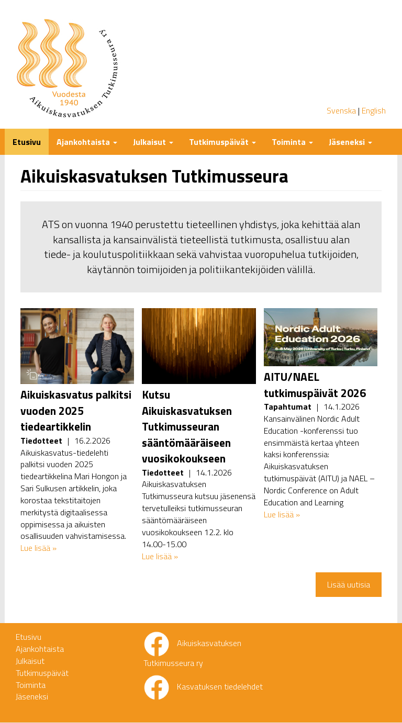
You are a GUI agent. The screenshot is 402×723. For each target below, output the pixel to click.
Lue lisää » (38, 547)
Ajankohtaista (87, 141)
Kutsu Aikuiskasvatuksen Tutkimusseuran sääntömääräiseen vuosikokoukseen (187, 426)
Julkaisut (153, 141)
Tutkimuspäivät (222, 141)
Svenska (341, 110)
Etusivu (27, 141)
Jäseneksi (350, 141)
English (374, 110)
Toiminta (292, 141)
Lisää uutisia (348, 584)
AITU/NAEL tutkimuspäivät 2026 (315, 384)
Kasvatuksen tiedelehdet (220, 686)
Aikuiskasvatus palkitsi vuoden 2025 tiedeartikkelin (75, 410)
